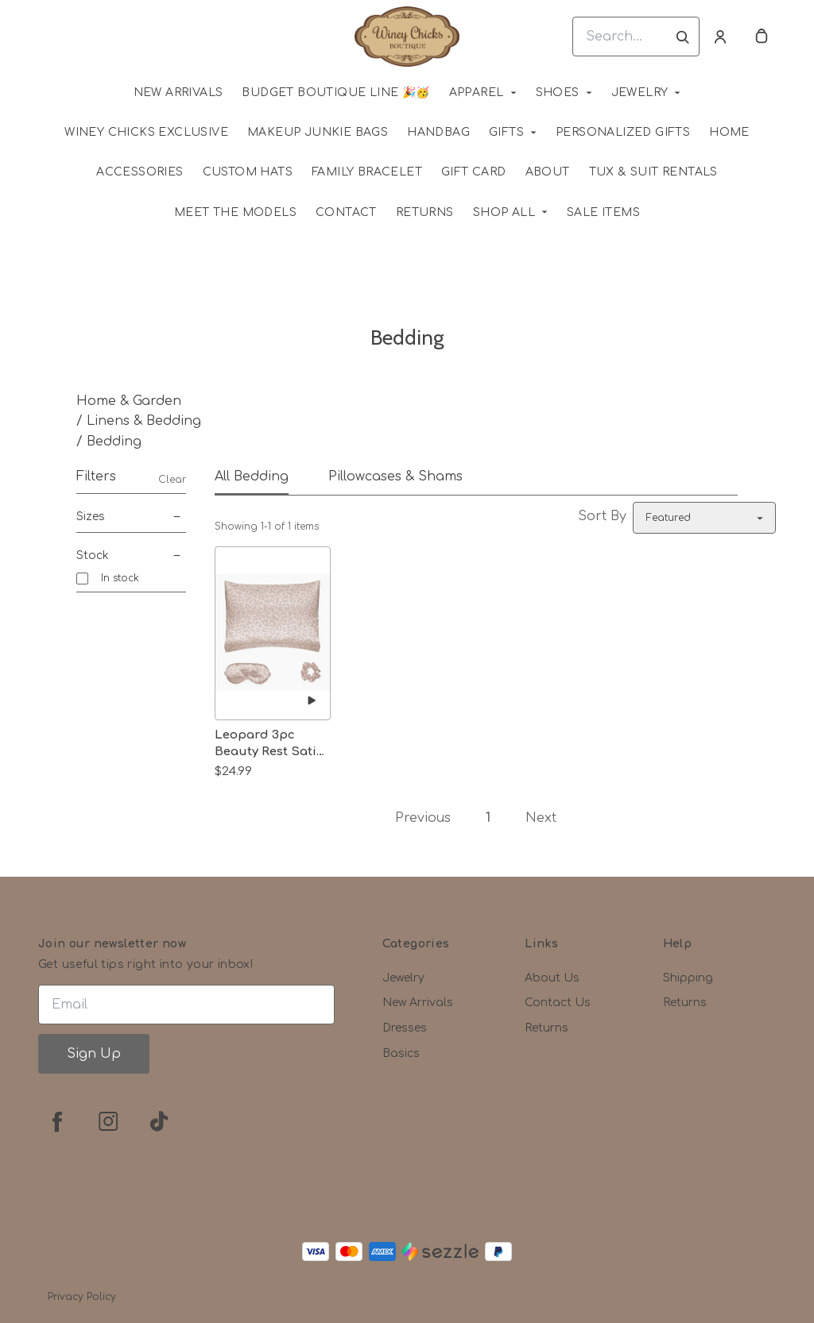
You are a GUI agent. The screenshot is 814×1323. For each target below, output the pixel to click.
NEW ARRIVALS (178, 92)
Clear (172, 479)
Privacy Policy (82, 1296)
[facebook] (57, 1121)
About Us (552, 978)
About (547, 172)
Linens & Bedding (144, 421)
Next (540, 818)
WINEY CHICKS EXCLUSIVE (146, 132)
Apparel (476, 92)
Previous (423, 818)
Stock (131, 556)
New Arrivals (417, 1003)
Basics (401, 1053)
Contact (346, 212)
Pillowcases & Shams (395, 476)
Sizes (131, 517)
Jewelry (640, 92)
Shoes (557, 92)
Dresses (404, 1028)
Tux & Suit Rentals (653, 172)
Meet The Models (235, 212)
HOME (729, 132)
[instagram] (108, 1121)
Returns (425, 212)
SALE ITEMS (603, 212)
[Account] (720, 36)
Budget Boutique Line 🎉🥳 (335, 92)
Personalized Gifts (623, 132)
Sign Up (94, 1054)
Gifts (506, 132)
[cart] (761, 36)
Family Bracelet (367, 172)
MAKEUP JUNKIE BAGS (317, 132)
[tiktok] (159, 1121)
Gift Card (473, 172)
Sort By (602, 516)
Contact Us (558, 1003)
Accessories (139, 172)
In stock (120, 578)
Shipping (688, 978)
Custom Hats (248, 172)
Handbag (438, 132)
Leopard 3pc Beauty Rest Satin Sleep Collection (269, 744)
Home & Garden (128, 401)
